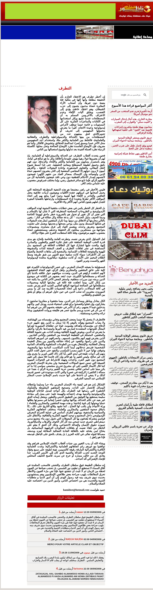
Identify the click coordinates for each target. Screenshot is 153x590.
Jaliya (71, 23)
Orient (94, 23)
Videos (58, 23)
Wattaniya (83, 23)
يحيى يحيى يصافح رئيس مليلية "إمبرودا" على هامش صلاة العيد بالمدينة (135, 292)
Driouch (121, 23)
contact (9, 23)
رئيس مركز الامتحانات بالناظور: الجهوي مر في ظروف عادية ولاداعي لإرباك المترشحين (131, 361)
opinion (31, 23)
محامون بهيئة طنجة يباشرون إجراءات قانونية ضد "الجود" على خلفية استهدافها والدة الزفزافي (132, 130)
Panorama (43, 23)
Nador (134, 23)
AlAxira (21, 23)
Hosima (107, 23)
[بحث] (131, 95)
